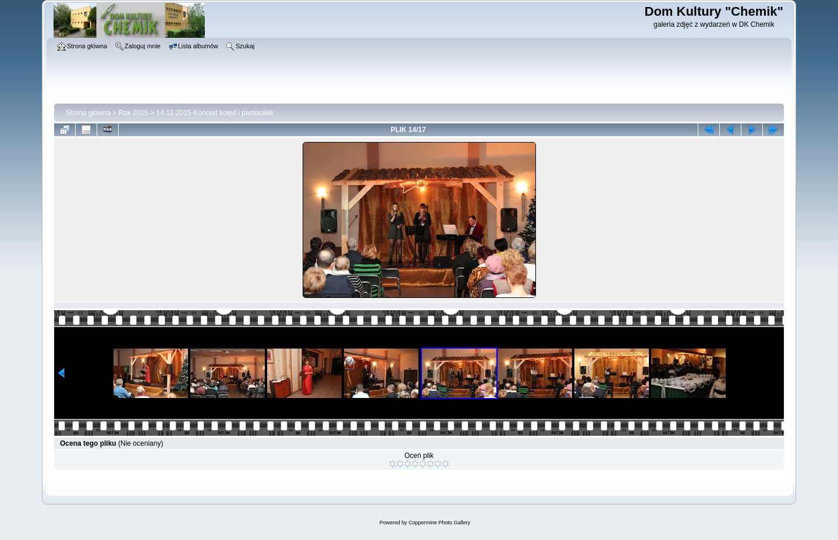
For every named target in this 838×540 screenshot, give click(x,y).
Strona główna (88, 113)
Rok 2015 (133, 113)
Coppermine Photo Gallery (439, 522)
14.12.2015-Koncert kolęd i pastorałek (215, 113)
